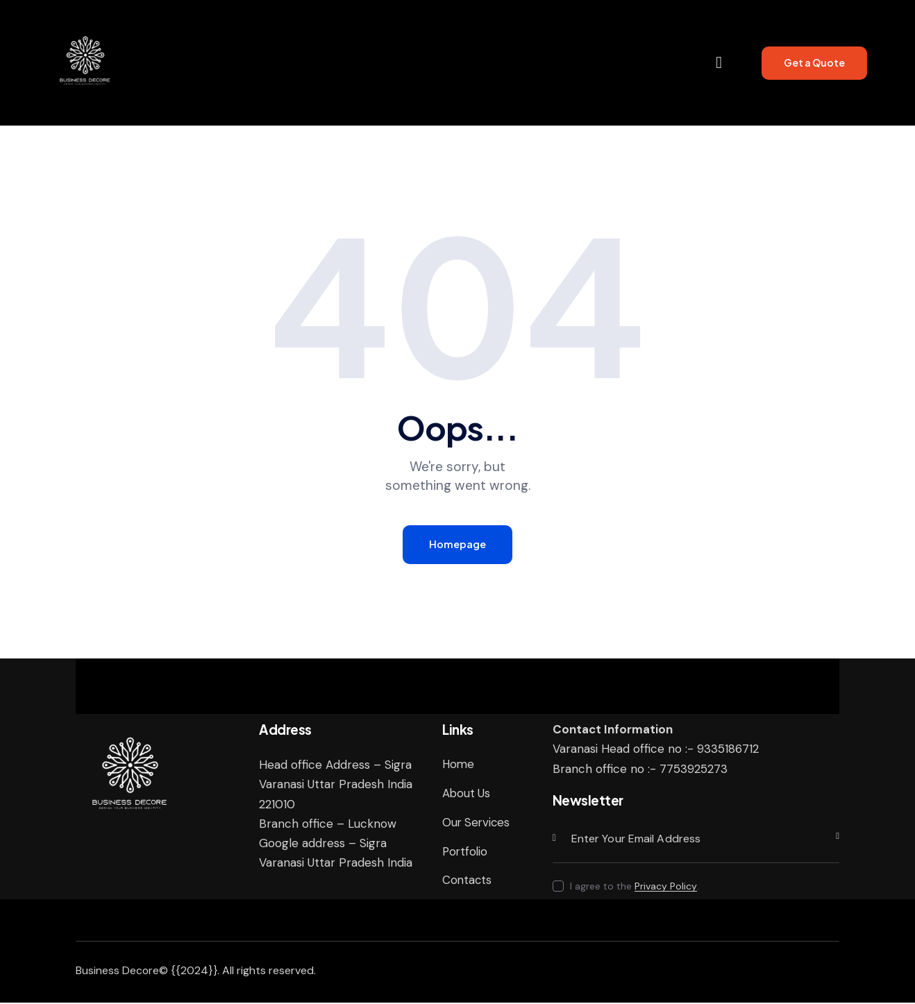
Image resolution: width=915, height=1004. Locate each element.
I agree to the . (634, 887)
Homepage (457, 545)
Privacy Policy (666, 888)
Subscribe (829, 840)
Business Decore (118, 971)
